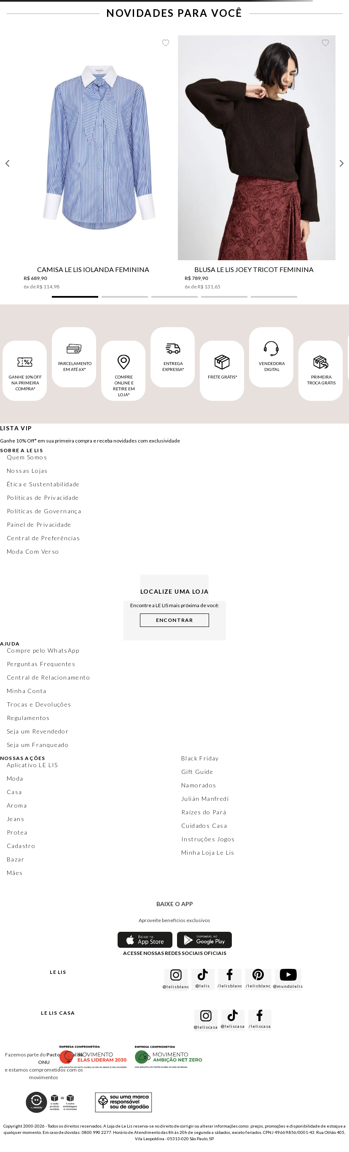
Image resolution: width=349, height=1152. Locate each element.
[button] (75, 297)
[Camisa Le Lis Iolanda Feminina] (95, 162)
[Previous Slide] (7, 163)
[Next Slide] (341, 163)
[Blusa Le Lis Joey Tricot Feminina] (256, 162)
